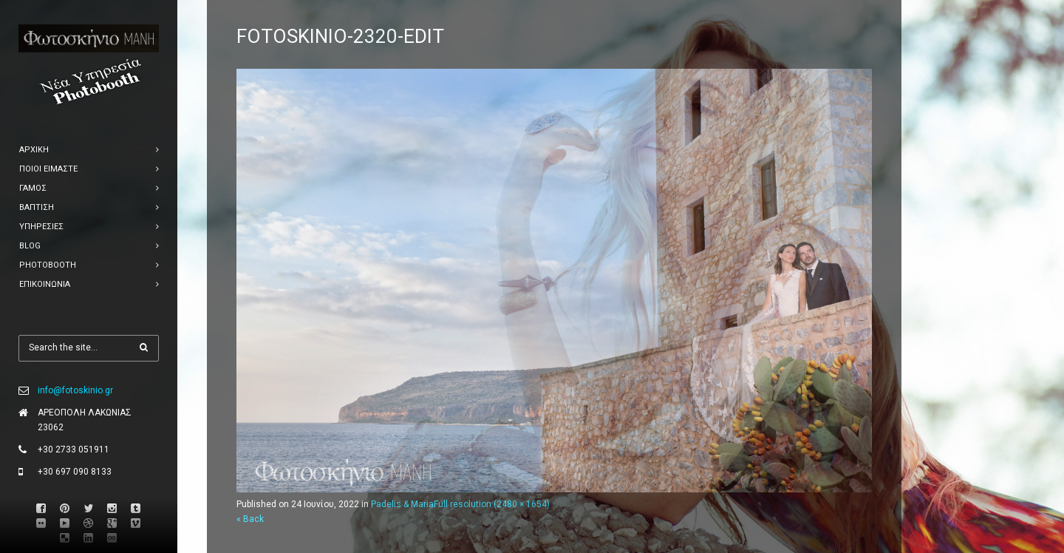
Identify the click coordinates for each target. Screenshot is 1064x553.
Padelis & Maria (402, 504)
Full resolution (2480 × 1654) (492, 504)
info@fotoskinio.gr (75, 390)
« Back (250, 519)
